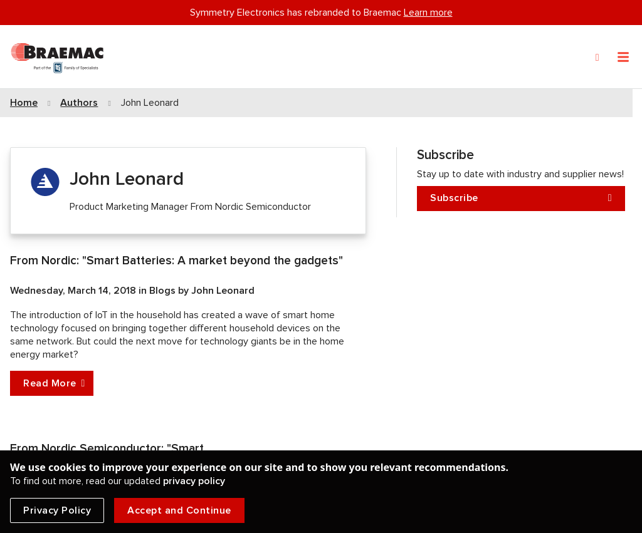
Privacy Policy (57, 510)
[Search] (597, 57)
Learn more (428, 12)
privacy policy (194, 481)
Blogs (163, 291)
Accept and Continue (179, 510)
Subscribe (521, 198)
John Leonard (223, 291)
